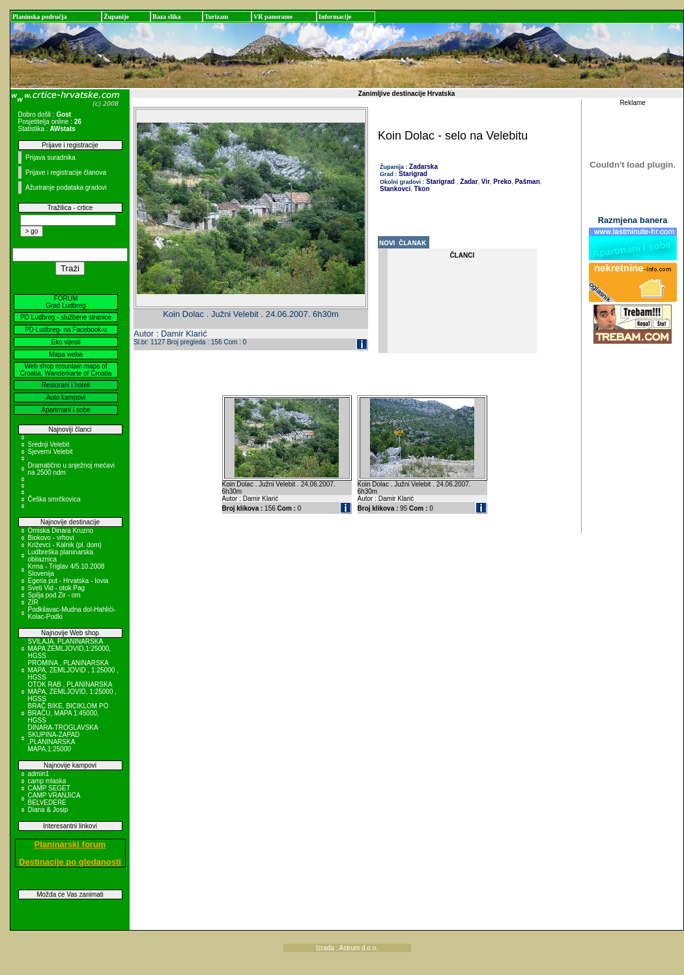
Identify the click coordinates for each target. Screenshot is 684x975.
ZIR (33, 602)
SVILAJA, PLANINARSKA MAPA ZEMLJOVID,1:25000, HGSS (69, 648)
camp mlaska (47, 781)
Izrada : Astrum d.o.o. (347, 948)
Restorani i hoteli (66, 385)
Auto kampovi (66, 397)
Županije (116, 16)
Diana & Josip (48, 809)
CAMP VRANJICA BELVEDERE (54, 799)
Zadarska (423, 166)
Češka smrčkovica (54, 499)
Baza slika (166, 16)
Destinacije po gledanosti (70, 862)
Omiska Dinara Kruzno (61, 530)
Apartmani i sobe (65, 409)
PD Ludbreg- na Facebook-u (66, 329)
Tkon (421, 188)
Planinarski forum (70, 844)
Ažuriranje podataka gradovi (66, 187)
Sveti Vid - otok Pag (56, 588)
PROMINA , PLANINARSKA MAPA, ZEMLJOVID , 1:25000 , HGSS (73, 670)
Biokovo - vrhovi (51, 537)
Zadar (468, 181)
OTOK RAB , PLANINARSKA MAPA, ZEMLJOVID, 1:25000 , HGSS (72, 691)
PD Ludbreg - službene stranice (65, 317)
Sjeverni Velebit (50, 451)
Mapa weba (66, 354)
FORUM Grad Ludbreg (66, 302)
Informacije (335, 16)
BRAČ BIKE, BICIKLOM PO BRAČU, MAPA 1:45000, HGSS (68, 713)
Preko (502, 181)
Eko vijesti (65, 342)
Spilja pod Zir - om (54, 595)
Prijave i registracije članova (65, 172)
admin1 (39, 773)
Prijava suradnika (50, 157)
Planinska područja (39, 16)
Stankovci (395, 188)
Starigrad (413, 173)
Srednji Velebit (49, 444)
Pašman (526, 181)
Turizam (216, 16)
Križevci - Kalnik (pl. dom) (65, 544)
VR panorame (272, 16)
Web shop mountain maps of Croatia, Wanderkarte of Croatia (66, 370)
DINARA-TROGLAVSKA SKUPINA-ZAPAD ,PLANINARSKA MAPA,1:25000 (63, 738)
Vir (484, 181)
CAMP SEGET (49, 788)
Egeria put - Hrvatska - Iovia (68, 580)
